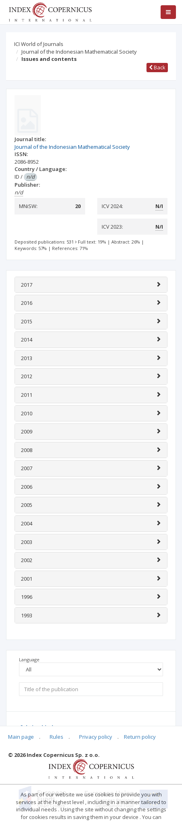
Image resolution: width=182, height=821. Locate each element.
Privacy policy (95, 736)
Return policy (140, 736)
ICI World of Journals (38, 44)
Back (157, 67)
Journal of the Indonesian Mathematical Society (79, 51)
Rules (56, 736)
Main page (21, 736)
